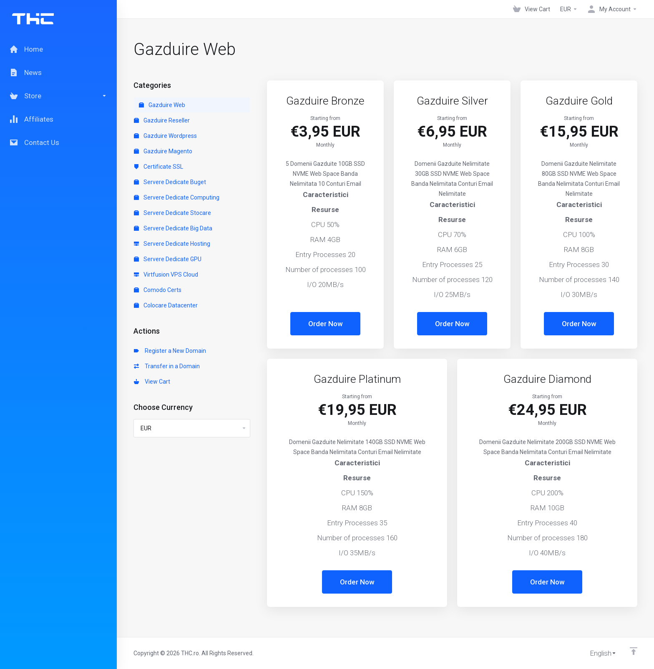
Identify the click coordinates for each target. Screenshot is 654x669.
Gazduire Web (162, 105)
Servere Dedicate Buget (170, 182)
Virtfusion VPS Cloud (166, 274)
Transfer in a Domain (167, 366)
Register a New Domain (170, 350)
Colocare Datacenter (166, 305)
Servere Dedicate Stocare (172, 213)
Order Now (325, 324)
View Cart (152, 381)
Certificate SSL (158, 166)
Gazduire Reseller (162, 120)
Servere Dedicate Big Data (173, 228)
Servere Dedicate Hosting (172, 243)
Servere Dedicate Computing (176, 197)
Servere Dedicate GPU (167, 259)
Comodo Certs (157, 290)
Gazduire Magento (163, 151)
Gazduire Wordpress (165, 135)
